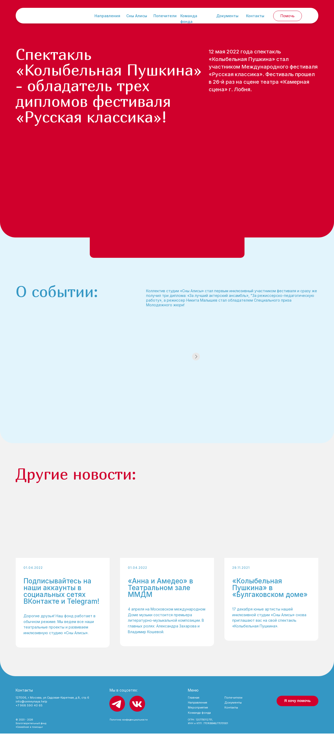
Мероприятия (198, 713)
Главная (193, 703)
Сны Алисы (136, 16)
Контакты (255, 16)
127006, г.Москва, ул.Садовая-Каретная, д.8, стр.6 (52, 703)
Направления (107, 16)
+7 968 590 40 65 (29, 711)
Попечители (165, 16)
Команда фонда (199, 718)
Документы (227, 16)
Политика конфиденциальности (129, 725)
